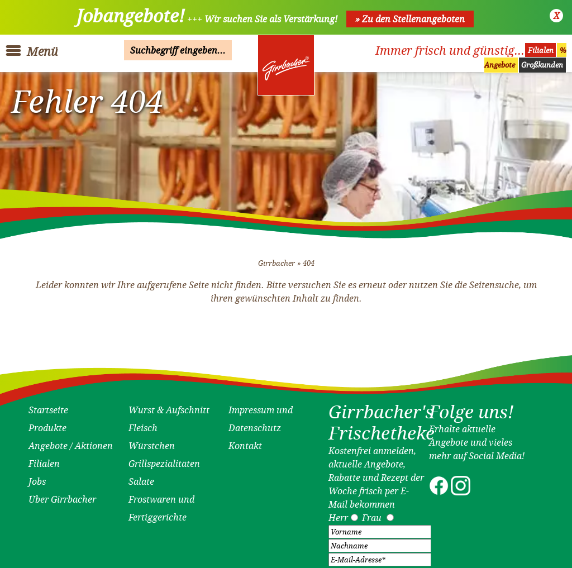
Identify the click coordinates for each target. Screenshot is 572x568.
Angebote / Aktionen (70, 442)
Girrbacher (276, 260)
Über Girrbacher (62, 496)
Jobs (37, 478)
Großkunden (542, 65)
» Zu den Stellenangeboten (410, 19)
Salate (141, 478)
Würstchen (151, 442)
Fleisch (143, 424)
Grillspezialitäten (164, 460)
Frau (372, 514)
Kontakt (245, 442)
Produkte (47, 424)
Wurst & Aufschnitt (168, 406)
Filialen (541, 50)
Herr (338, 514)
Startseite (48, 406)
